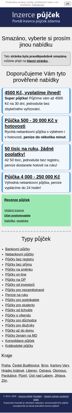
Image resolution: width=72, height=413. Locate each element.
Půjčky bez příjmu (18, 264)
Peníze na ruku (16, 295)
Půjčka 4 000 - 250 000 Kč (32, 176)
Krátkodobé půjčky (19, 346)
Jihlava (60, 376)
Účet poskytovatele (17, 215)
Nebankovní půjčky (19, 254)
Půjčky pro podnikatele (22, 300)
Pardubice (9, 376)
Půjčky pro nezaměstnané (24, 290)
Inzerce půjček (25, 396)
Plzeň (23, 376)
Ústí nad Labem (41, 376)
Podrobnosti (38, 5)
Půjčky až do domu (19, 330)
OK (68, 3)
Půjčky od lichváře (19, 310)
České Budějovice (25, 365)
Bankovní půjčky (17, 249)
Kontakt (37, 396)
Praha (6, 365)
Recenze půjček (17, 200)
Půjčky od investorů (20, 285)
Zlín (4, 381)
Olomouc (59, 371)
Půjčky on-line (15, 274)
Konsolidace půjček (20, 341)
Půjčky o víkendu (18, 315)
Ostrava (45, 371)
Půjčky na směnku (19, 269)
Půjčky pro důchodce (21, 320)
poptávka (22, 220)
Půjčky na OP (15, 280)
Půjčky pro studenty (20, 305)
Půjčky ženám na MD (21, 335)
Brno (44, 365)
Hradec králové (13, 371)
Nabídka (9, 220)
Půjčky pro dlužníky (20, 325)
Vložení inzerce (14, 210)
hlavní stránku (37, 61)
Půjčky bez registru (19, 259)
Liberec (31, 371)
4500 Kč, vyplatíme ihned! (33, 92)
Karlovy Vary (59, 365)
